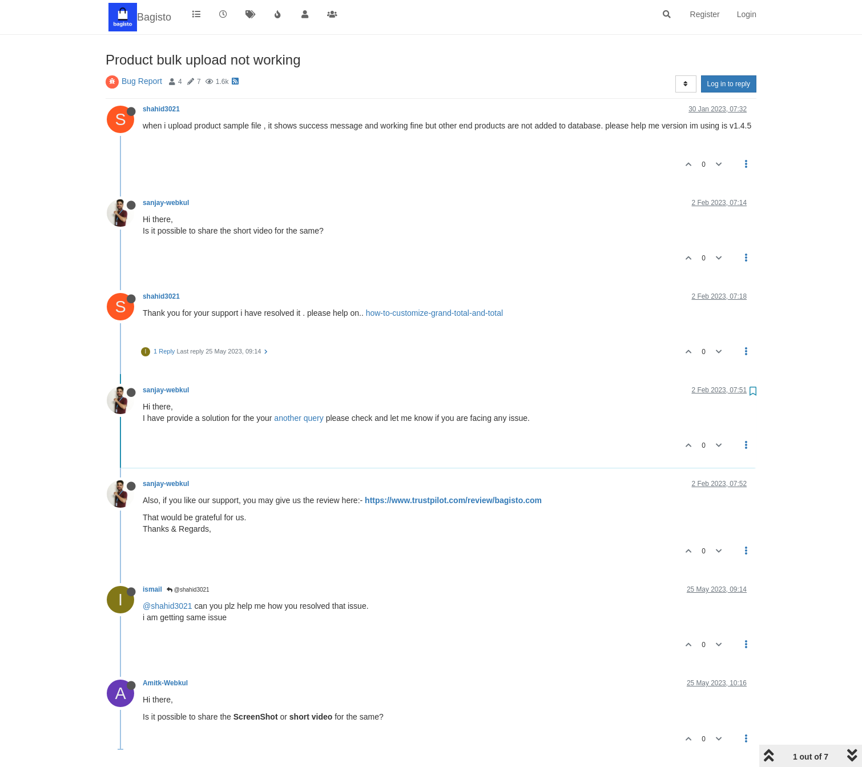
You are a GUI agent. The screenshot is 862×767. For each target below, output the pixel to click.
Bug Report (142, 81)
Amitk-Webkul (165, 683)
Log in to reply (728, 84)
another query (298, 418)
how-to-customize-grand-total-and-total (434, 313)
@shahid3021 (188, 590)
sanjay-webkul (166, 203)
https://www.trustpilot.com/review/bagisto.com (453, 500)
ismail (152, 589)
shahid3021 (161, 109)
